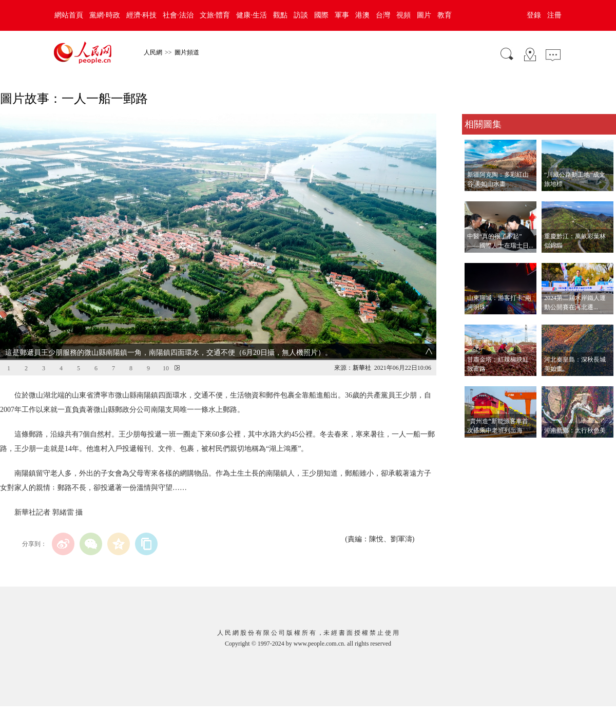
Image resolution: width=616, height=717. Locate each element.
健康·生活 (251, 15)
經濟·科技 (141, 15)
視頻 (403, 15)
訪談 (301, 15)
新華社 (362, 367)
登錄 (534, 15)
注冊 (554, 15)
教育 (444, 15)
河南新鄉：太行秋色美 (575, 430)
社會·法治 (178, 15)
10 (166, 368)
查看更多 (476, 448)
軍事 (342, 15)
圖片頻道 (187, 52)
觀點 (280, 15)
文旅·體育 (215, 15)
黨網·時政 (104, 15)
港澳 (362, 15)
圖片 (424, 15)
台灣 (383, 15)
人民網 (153, 52)
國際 (321, 15)
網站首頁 (68, 15)
